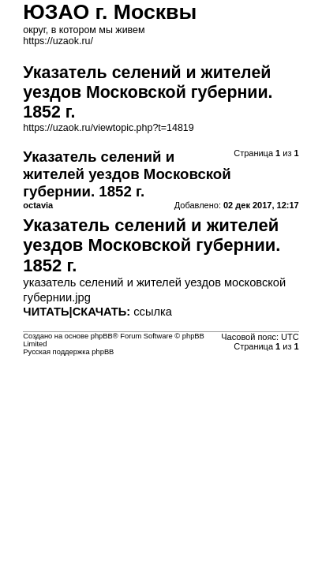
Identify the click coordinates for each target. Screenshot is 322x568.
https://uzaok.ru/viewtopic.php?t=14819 (108, 127)
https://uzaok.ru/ (58, 41)
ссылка (152, 311)
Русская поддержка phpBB (68, 352)
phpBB (102, 336)
